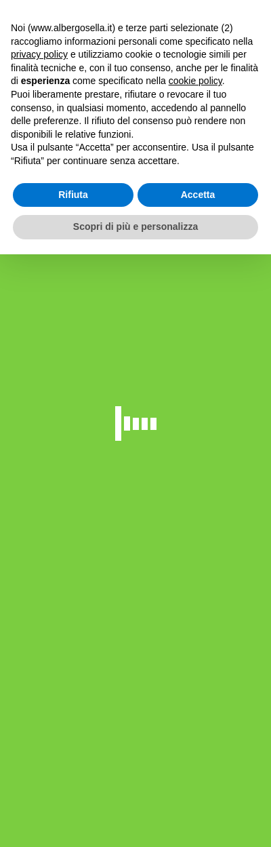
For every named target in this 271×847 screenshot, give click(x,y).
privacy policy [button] (39, 54)
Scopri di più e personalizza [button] (135, 226)
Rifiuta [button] (73, 194)
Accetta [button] (198, 194)
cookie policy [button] (195, 80)
